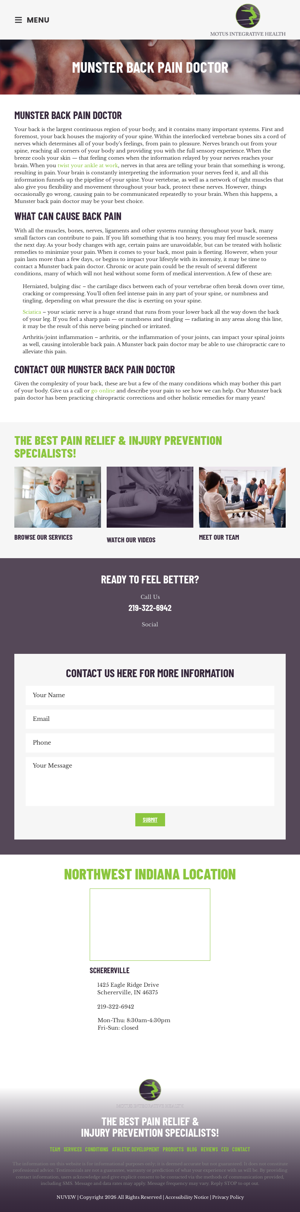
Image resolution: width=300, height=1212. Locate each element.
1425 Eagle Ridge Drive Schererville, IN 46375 (128, 989)
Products (173, 1149)
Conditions (96, 1149)
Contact (241, 1149)
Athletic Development (135, 1149)
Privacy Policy (228, 1197)
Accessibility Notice (187, 1197)
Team (55, 1149)
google (142, 638)
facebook (127, 638)
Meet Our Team (219, 537)
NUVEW (65, 1197)
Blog (192, 1149)
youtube (158, 638)
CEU (225, 1149)
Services (73, 1149)
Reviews (209, 1149)
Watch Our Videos (131, 539)
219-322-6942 (150, 607)
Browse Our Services (43, 537)
